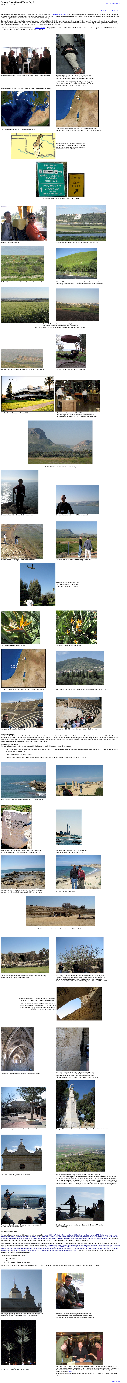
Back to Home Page (113, 3)
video (70, 1371)
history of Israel (40, 28)
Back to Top (116, 1381)
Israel (19, 2)
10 (117, 10)
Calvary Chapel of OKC (60, 14)
